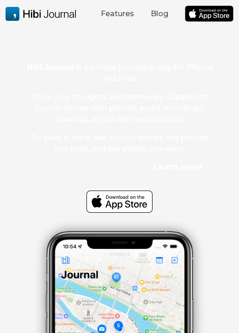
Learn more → (183, 167)
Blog (159, 13)
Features (117, 13)
